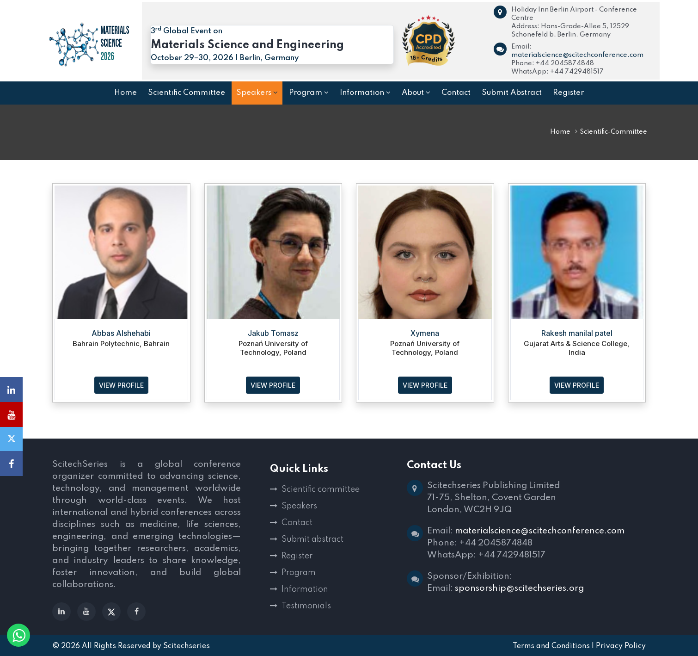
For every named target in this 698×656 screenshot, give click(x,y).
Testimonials (306, 606)
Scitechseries (186, 646)
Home (560, 132)
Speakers (299, 506)
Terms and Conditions (551, 646)
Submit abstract (312, 539)
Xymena (424, 333)
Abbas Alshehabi (121, 333)
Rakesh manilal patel (576, 333)
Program (299, 573)
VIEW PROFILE (121, 385)
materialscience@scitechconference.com (577, 55)
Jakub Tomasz (273, 333)
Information (305, 589)
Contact (297, 523)
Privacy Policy (621, 646)
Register (297, 556)
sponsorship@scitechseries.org (519, 588)
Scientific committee (321, 489)
